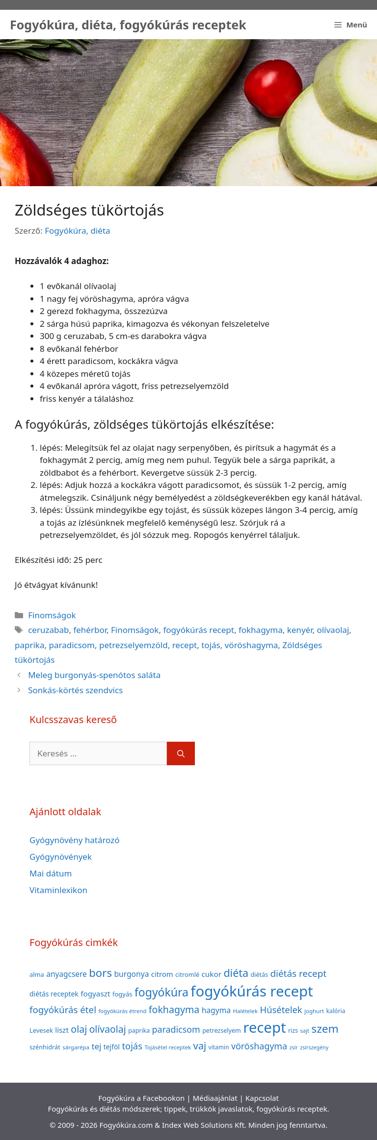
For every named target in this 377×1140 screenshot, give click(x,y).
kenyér (300, 629)
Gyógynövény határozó (74, 840)
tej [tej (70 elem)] (96, 1046)
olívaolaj (333, 629)
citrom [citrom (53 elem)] (162, 974)
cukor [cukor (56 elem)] (212, 974)
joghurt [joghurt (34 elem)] (314, 1011)
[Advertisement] (188, 112)
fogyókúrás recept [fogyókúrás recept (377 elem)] (251, 991)
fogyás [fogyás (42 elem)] (122, 994)
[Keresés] (181, 753)
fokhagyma (261, 629)
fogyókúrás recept (198, 629)
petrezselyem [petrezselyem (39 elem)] (221, 1030)
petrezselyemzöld (133, 645)
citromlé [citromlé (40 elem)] (187, 974)
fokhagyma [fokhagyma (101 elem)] (174, 1009)
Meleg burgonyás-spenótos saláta (94, 674)
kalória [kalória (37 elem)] (336, 1011)
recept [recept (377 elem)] (264, 1027)
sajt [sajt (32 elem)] (304, 1030)
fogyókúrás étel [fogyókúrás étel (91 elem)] (62, 1009)
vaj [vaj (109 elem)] (199, 1045)
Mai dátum (50, 873)
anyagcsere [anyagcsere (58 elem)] (66, 974)
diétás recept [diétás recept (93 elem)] (298, 973)
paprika (29, 645)
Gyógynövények (60, 856)
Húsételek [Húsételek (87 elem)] (281, 1009)
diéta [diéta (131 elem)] (235, 973)
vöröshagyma (251, 645)
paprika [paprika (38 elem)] (139, 1030)
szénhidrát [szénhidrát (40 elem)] (44, 1047)
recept (184, 645)
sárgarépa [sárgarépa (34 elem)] (75, 1047)
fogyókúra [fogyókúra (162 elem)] (161, 992)
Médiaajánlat (214, 1098)
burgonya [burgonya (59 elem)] (131, 974)
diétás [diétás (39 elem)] (259, 974)
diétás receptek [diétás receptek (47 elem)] (54, 993)
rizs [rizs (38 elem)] (293, 1030)
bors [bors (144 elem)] (100, 972)
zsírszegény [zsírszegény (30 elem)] (314, 1047)
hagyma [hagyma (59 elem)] (216, 1010)
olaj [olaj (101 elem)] (79, 1029)
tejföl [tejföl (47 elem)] (112, 1046)
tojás (210, 645)
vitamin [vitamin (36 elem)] (219, 1047)
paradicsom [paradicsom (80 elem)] (176, 1029)
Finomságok (52, 615)
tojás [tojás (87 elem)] (132, 1046)
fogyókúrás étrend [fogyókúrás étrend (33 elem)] (122, 1011)
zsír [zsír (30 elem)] (293, 1047)
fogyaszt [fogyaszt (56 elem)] (95, 993)
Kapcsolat (262, 1098)
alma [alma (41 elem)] (36, 974)
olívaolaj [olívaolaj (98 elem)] (107, 1029)
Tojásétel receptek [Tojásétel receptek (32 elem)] (167, 1047)
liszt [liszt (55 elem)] (62, 1030)
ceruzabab (48, 629)
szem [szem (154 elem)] (324, 1028)
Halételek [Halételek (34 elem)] (245, 1011)
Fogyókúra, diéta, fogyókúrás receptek (128, 24)
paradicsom (72, 645)
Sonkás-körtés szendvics (75, 690)
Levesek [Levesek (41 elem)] (41, 1030)
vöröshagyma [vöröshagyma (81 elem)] (259, 1046)
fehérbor (90, 629)
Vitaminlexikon (58, 890)
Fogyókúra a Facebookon (141, 1098)
